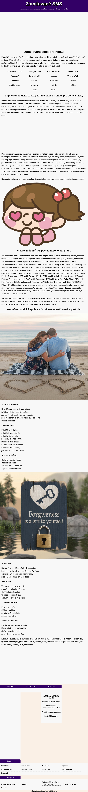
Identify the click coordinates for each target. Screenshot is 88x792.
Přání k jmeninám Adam (51, 712)
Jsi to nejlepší (34, 76)
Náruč (53, 90)
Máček (34, 90)
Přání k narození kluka (51, 702)
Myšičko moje (14, 85)
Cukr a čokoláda (53, 71)
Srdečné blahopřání (51, 716)
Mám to (54, 76)
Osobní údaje (50, 791)
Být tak (34, 81)
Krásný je (34, 85)
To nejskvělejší (73, 76)
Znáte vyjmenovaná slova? (51, 697)
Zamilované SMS (44, 3)
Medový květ (73, 71)
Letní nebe (15, 81)
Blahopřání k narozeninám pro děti (51, 707)
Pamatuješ (15, 76)
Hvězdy (54, 85)
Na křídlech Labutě (14, 71)
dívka (60, 104)
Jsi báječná (53, 81)
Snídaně (73, 85)
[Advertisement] (44, 30)
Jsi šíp (73, 81)
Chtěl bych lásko (34, 71)
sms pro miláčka (29, 66)
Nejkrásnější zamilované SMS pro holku (51, 783)
